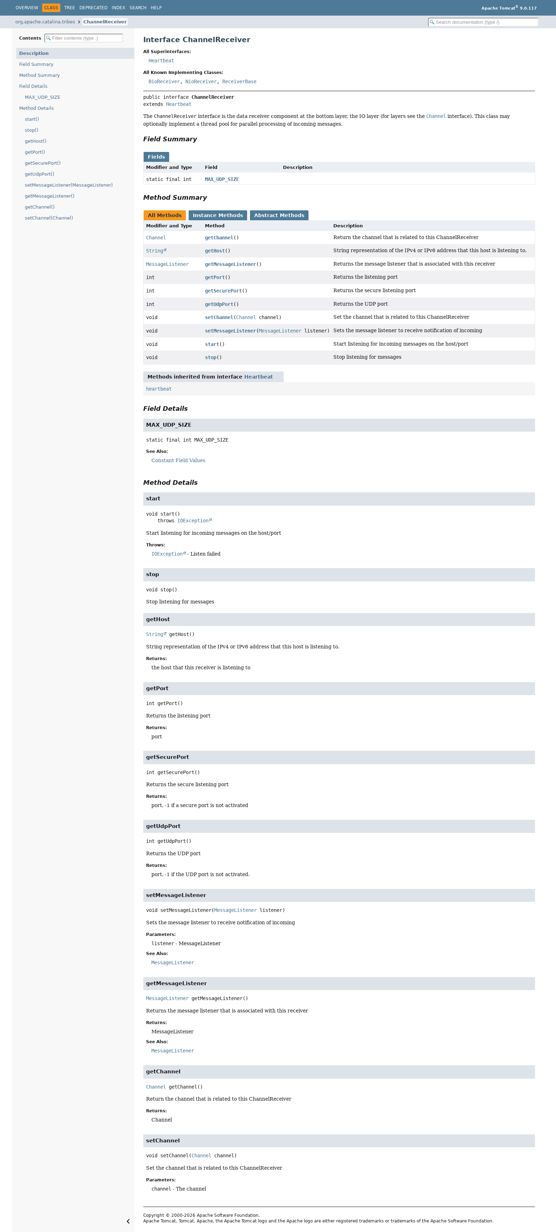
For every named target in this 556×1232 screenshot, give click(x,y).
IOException (192, 520)
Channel (156, 237)
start (212, 344)
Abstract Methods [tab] (279, 215)
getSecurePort (223, 291)
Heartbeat (161, 60)
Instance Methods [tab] (218, 215)
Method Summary (39, 75)
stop (210, 357)
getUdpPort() (39, 174)
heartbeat (159, 389)
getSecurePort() (43, 163)
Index (118, 7)
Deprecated (93, 7)
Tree (69, 7)
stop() (31, 130)
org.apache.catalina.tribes (45, 21)
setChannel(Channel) (49, 218)
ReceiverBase (239, 81)
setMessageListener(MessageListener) (69, 185)
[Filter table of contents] (83, 38)
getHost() (35, 141)
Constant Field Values (178, 460)
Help (156, 7)
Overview (27, 7)
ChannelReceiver (105, 21)
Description (34, 53)
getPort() (35, 152)
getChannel (219, 237)
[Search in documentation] (483, 22)
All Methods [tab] (165, 215)
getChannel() (40, 207)
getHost (215, 251)
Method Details (36, 108)
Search (137, 7)
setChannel (219, 317)
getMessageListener (230, 264)
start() (32, 119)
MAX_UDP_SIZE (42, 97)
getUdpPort (219, 304)
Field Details (33, 86)
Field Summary (36, 64)
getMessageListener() (49, 196)
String (154, 251)
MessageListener (167, 264)
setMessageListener (230, 331)
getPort (215, 277)
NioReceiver (201, 81)
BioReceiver (164, 81)
